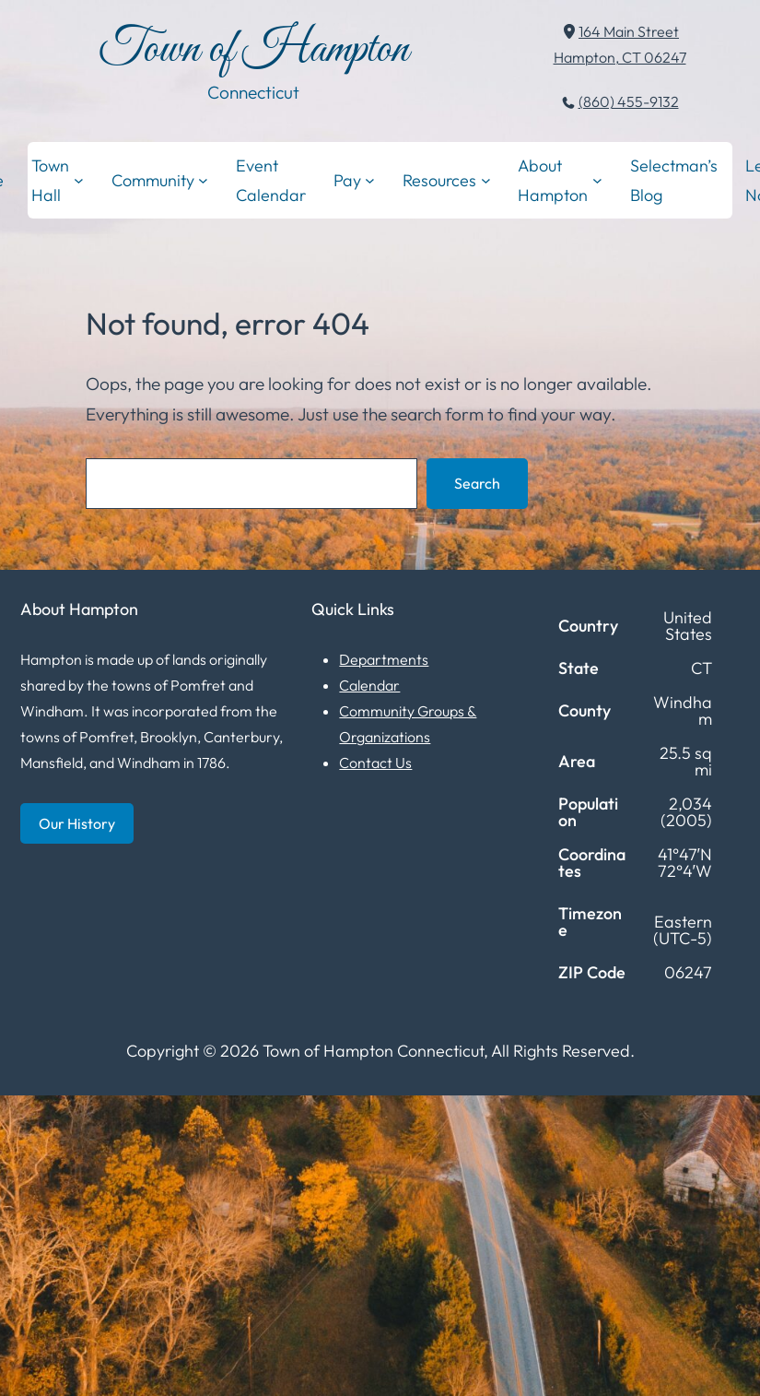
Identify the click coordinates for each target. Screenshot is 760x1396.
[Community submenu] (203, 180)
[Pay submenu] (370, 180)
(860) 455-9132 (629, 101)
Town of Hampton (254, 49)
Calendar (369, 685)
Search (477, 483)
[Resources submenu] (486, 180)
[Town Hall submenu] (79, 180)
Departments (383, 659)
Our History (77, 823)
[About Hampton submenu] (597, 180)
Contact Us (375, 762)
